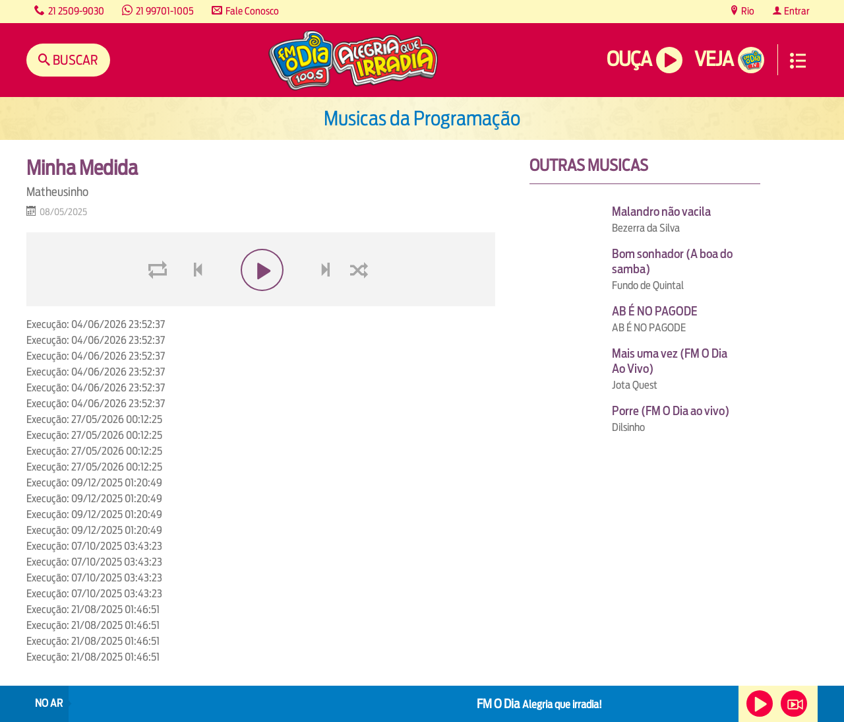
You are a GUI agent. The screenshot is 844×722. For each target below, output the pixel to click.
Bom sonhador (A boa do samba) (672, 261)
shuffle (361, 301)
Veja (713, 59)
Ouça (629, 59)
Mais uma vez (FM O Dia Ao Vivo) (669, 361)
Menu (798, 61)
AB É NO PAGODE (655, 311)
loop (159, 301)
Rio (746, 10)
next (327, 301)
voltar (193, 301)
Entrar (796, 10)
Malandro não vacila (661, 211)
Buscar (74, 59)
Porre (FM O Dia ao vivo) (670, 411)
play (261, 301)
